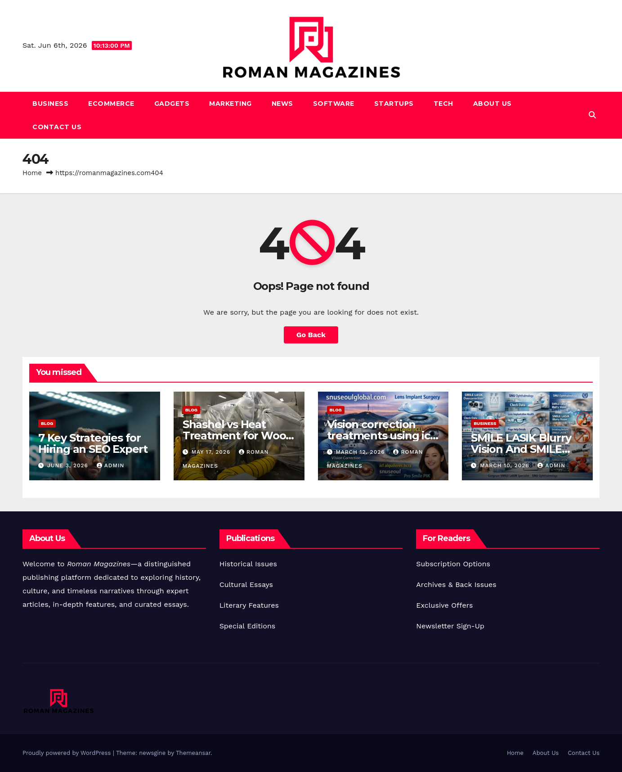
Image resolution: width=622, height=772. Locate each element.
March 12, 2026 (361, 452)
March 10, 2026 (505, 465)
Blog (47, 423)
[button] (592, 115)
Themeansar (193, 752)
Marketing (230, 103)
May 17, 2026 (212, 452)
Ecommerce (111, 103)
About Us (492, 103)
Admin (111, 465)
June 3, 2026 (68, 465)
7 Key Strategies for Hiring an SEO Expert (93, 443)
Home (32, 173)
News (282, 103)
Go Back (311, 334)
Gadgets (172, 103)
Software (333, 103)
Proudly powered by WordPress (67, 752)
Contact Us (56, 127)
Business (50, 103)
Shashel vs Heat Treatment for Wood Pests (238, 435)
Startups (394, 103)
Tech (443, 103)
